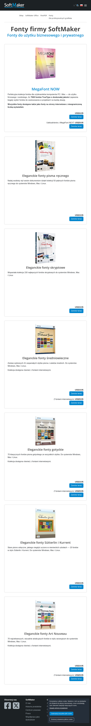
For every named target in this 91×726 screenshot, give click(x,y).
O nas (28, 703)
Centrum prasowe (33, 710)
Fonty (51, 15)
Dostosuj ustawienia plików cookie (62, 719)
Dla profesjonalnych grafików (60, 18)
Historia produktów (33, 707)
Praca (28, 713)
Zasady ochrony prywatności (59, 708)
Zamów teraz (76, 117)
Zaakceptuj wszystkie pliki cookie (61, 713)
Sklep (21, 15)
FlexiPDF (43, 15)
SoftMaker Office (32, 15)
